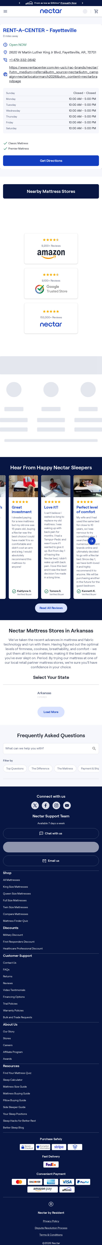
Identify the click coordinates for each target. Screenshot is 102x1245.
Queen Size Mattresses (17, 893)
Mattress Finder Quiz (15, 920)
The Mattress (65, 768)
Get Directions (51, 161)
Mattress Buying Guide (16, 1093)
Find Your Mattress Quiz (17, 1072)
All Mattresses (11, 879)
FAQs (6, 969)
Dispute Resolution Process (51, 1227)
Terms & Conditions (51, 1234)
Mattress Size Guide (15, 1086)
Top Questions (15, 768)
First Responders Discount (18, 941)
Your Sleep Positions (15, 1113)
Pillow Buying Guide (14, 1100)
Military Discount (13, 934)
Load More (51, 712)
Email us (50, 861)
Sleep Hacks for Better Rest (19, 1120)
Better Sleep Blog (13, 1127)
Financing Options (14, 996)
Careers (8, 1045)
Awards (7, 1058)
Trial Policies (10, 1003)
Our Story (8, 1031)
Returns (7, 976)
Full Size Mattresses (15, 900)
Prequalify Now (68, 3)
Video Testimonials (14, 989)
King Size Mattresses (15, 886)
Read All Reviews (51, 608)
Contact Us (9, 962)
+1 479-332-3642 (22, 60)
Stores (7, 1038)
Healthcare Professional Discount (23, 948)
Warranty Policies (13, 1010)
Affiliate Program (13, 1051)
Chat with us (50, 833)
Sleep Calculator (12, 1079)
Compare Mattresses (15, 914)
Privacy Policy (51, 1221)
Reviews (8, 983)
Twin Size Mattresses (15, 907)
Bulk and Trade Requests (17, 1017)
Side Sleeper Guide (14, 1107)
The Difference (40, 768)
